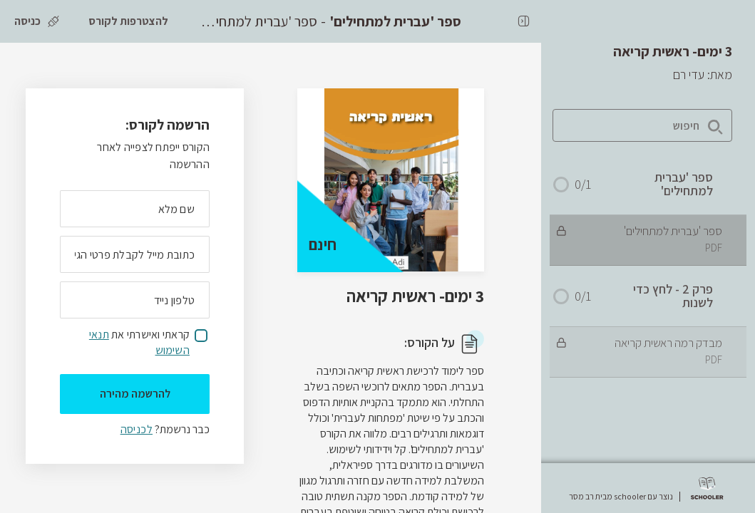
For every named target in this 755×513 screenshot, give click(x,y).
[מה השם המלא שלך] (135, 208)
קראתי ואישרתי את (139, 342)
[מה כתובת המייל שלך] (135, 254)
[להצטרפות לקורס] (128, 21)
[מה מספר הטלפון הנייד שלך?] (135, 299)
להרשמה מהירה (135, 393)
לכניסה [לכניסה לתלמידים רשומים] (136, 429)
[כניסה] (36, 21)
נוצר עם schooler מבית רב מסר (621, 497)
